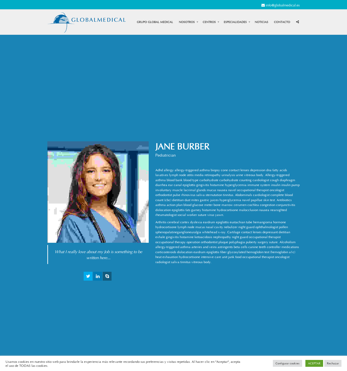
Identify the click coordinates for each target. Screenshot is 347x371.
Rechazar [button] (333, 363)
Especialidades (235, 22)
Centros (209, 22)
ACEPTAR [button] (314, 363)
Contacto (282, 22)
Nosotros (187, 22)
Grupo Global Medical (155, 22)
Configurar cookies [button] (287, 363)
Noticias (261, 22)
